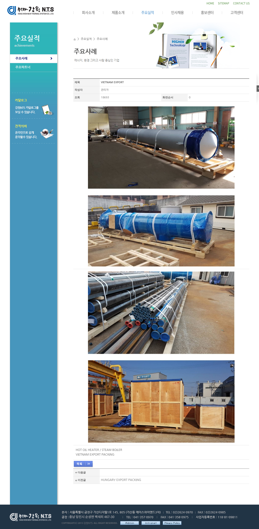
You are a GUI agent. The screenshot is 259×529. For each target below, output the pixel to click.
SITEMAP (223, 3)
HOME (210, 3)
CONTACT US (241, 3)
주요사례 (21, 58)
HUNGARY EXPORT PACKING (121, 479)
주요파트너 (22, 67)
